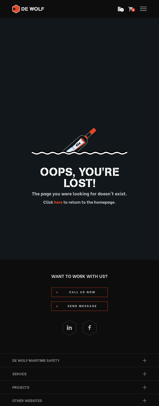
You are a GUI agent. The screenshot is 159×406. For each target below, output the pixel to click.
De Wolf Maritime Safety (36, 360)
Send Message (82, 305)
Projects (20, 387)
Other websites (27, 400)
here (57, 202)
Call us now (82, 292)
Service (19, 373)
